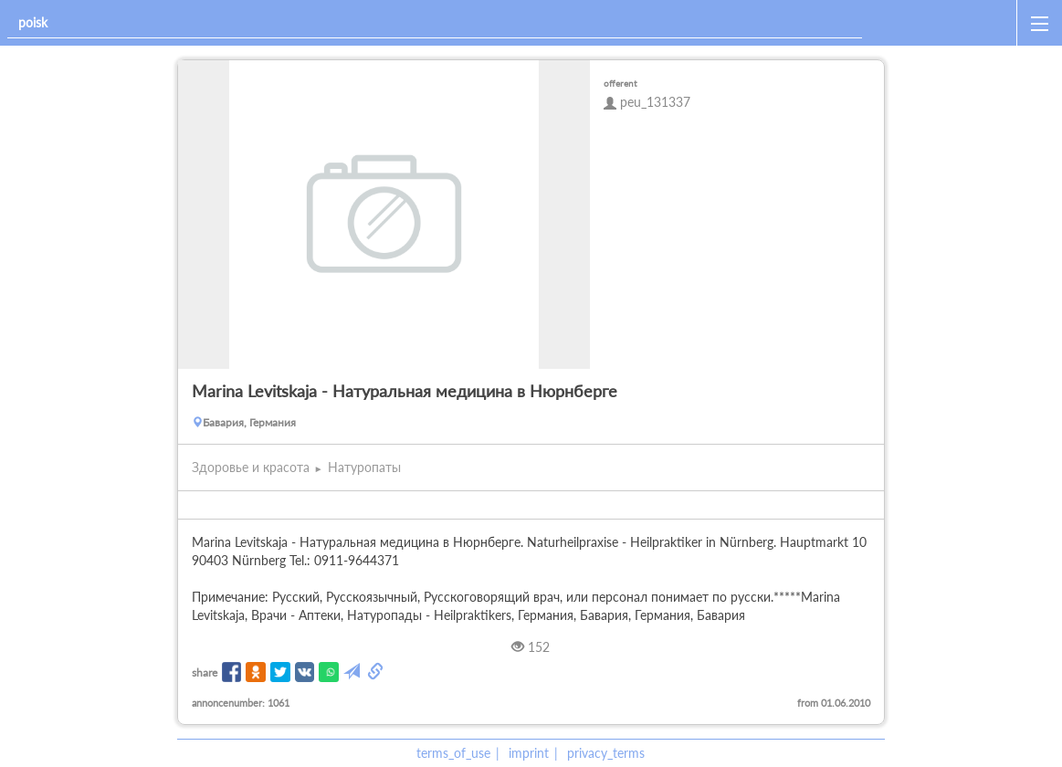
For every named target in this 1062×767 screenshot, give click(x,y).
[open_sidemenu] (1039, 23)
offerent (620, 83)
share (204, 672)
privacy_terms (606, 753)
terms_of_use (453, 753)
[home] (942, 23)
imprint (529, 753)
